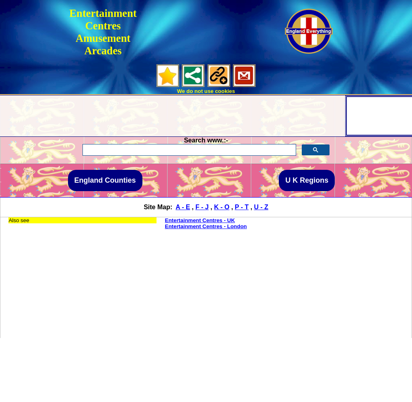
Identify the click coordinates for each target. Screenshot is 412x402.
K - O (221, 207)
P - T (242, 207)
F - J (202, 207)
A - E (183, 207)
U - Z (261, 207)
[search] (188, 150)
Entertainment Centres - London (206, 226)
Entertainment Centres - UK (200, 220)
